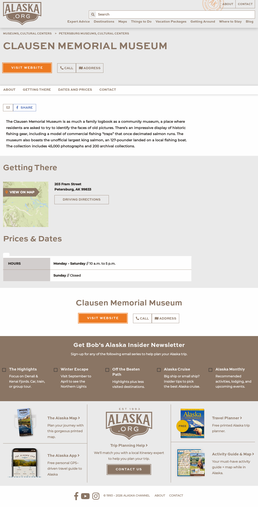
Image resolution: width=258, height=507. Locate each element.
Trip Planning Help (129, 446)
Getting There (37, 90)
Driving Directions (82, 199)
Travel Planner (227, 418)
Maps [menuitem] (122, 21)
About (227, 4)
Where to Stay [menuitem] (230, 21)
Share (25, 107)
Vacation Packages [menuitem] (171, 21)
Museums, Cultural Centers (27, 33)
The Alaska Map (63, 418)
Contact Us (129, 469)
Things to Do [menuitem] (141, 21)
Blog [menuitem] (249, 21)
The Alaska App (63, 456)
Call (66, 68)
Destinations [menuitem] (104, 21)
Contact (245, 4)
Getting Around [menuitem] (202, 21)
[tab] (6, 254)
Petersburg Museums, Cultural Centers (94, 33)
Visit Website (27, 68)
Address (90, 68)
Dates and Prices (75, 90)
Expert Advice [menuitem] (78, 21)
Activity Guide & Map (233, 454)
